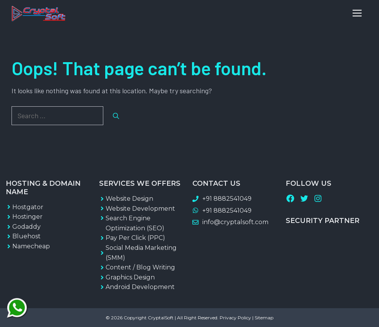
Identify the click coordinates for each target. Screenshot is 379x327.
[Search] (116, 116)
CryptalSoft (161, 317)
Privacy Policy (235, 317)
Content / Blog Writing (140, 267)
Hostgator (27, 207)
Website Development (140, 208)
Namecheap (31, 246)
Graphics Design (130, 277)
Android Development (140, 287)
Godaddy (26, 226)
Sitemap (264, 317)
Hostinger (27, 216)
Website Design (129, 198)
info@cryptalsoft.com (235, 222)
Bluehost (26, 236)
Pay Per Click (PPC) (135, 237)
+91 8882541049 (227, 198)
